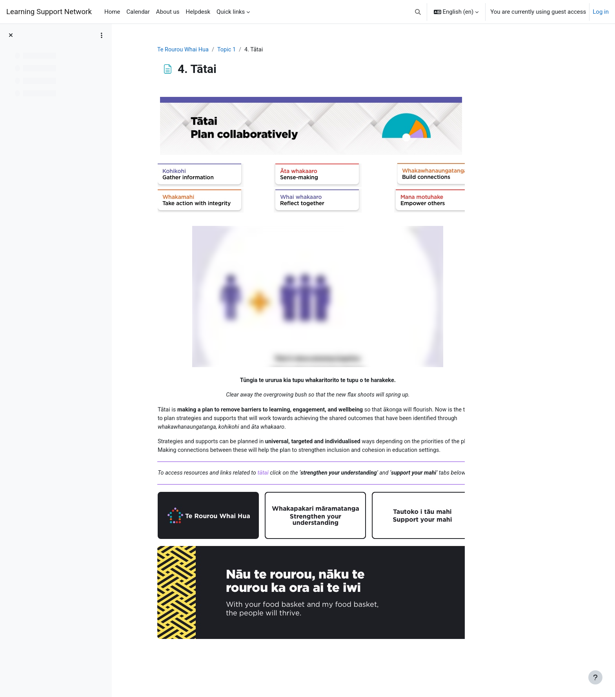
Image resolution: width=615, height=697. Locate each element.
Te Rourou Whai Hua (230, 49)
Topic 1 (274, 49)
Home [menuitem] (112, 11)
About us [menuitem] (168, 11)
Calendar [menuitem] (138, 11)
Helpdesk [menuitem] (198, 11)
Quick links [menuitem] (231, 11)
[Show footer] (595, 677)
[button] (418, 12)
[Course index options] (102, 35)
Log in (601, 11)
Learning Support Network (49, 11)
